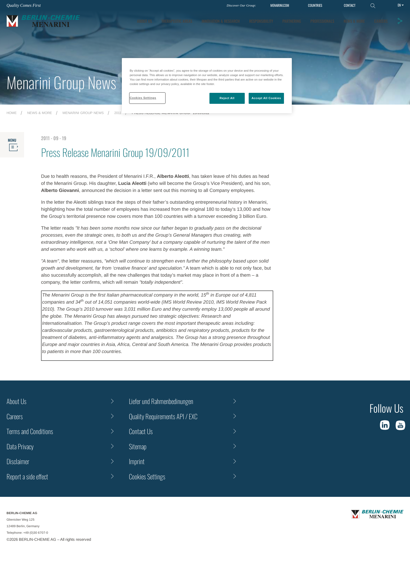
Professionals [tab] (322, 21)
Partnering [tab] (291, 21)
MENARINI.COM (279, 5)
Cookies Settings (147, 476)
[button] (400, 21)
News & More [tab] (354, 21)
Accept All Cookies (266, 98)
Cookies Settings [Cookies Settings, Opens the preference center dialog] (143, 97)
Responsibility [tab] (261, 21)
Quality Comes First (24, 5)
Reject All (227, 98)
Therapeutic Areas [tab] (176, 21)
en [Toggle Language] (399, 5)
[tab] (220, 21)
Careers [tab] (381, 21)
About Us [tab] (144, 21)
